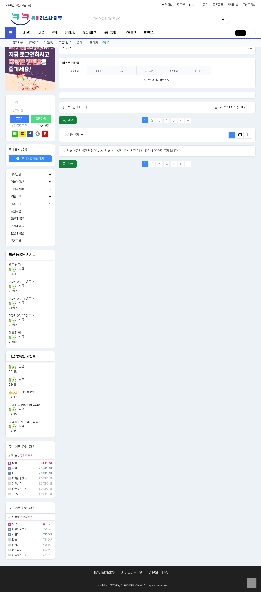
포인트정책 (249, 5)
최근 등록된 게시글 (22, 255)
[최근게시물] (30, 219)
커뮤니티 (70, 33)
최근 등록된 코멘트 (22, 356)
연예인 (105, 43)
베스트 (27, 33)
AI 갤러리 (91, 43)
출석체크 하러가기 (30, 158)
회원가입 (167, 5)
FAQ (192, 5)
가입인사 (48, 43)
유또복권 (130, 33)
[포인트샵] (30, 211)
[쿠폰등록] (30, 241)
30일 (17, 446)
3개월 (24, 446)
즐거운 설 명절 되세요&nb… (26, 405)
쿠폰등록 (218, 5)
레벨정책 (232, 5)
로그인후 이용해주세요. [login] (157, 79)
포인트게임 (110, 33)
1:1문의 (203, 5)
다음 (181, 120)
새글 (41, 33)
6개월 (32, 446)
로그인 (181, 5)
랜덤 (54, 33)
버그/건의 (32, 43)
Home (248, 48)
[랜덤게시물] (30, 234)
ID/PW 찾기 (42, 126)
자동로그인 (18, 126)
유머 (78, 43)
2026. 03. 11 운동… (21, 299)
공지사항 (16, 43)
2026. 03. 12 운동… (21, 282)
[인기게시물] (30, 226)
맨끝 (188, 120)
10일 (11, 446)
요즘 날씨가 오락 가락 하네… (26, 422)
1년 (38, 446)
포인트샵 (149, 33)
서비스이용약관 (132, 572)
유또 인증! (15, 265)
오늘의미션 (89, 33)
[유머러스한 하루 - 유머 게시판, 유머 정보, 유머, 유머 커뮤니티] (36, 19)
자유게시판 (64, 43)
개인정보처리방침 (105, 572)
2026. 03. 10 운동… (21, 316)
